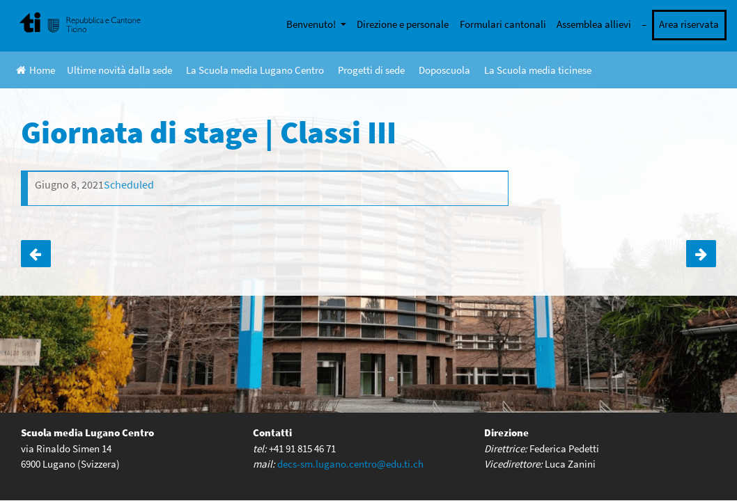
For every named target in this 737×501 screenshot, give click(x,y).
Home (35, 70)
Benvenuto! (312, 24)
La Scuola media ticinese (537, 70)
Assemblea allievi (594, 24)
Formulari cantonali (503, 24)
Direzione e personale (403, 24)
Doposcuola (444, 70)
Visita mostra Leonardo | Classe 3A (36, 254)
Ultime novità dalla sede (119, 70)
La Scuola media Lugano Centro (255, 70)
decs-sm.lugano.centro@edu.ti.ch (350, 463)
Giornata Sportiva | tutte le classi (701, 254)
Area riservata (689, 24)
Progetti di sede (371, 70)
